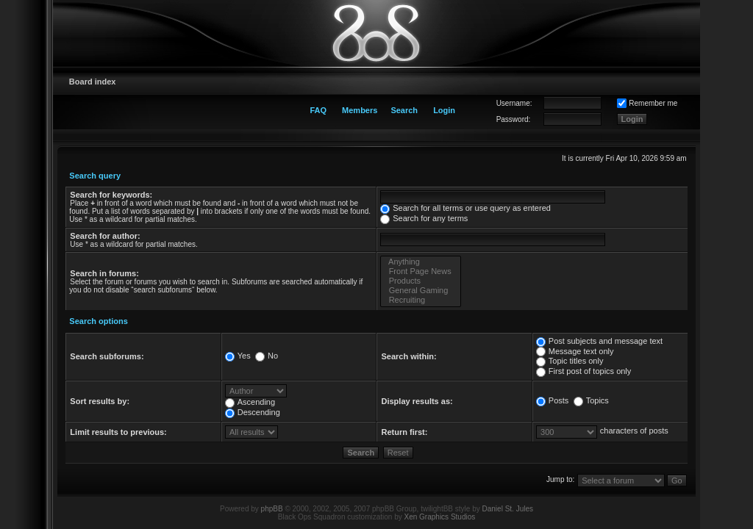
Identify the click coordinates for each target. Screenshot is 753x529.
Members (359, 110)
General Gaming (420, 290)
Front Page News (420, 271)
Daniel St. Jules (507, 509)
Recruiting (420, 300)
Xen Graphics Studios (440, 517)
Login (444, 110)
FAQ (318, 110)
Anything (420, 262)
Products (420, 281)
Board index (92, 81)
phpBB (272, 509)
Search (404, 110)
